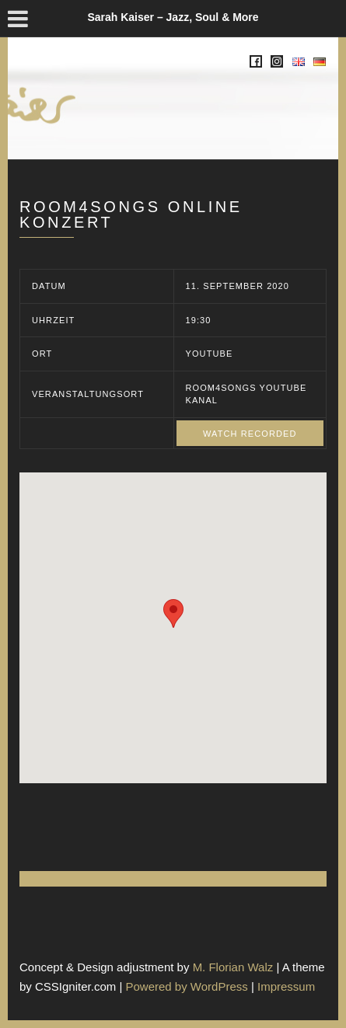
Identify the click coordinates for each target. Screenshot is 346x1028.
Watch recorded (250, 433)
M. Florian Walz (233, 967)
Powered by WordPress (186, 986)
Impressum (286, 986)
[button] (173, 613)
